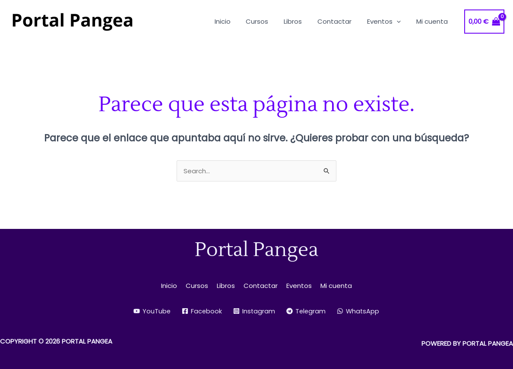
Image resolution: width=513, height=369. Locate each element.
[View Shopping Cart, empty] (484, 21)
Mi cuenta (336, 285)
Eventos (299, 285)
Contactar (261, 285)
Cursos (197, 285)
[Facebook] (201, 311)
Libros (226, 285)
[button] (400, 21)
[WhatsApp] (359, 311)
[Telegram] (306, 311)
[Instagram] (254, 311)
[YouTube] (151, 311)
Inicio (169, 285)
